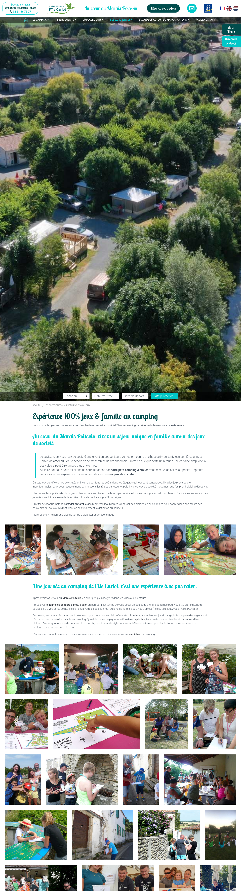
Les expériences (54, 405)
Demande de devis (230, 41)
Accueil (37, 405)
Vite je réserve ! (164, 396)
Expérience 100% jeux (78, 405)
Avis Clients (230, 29)
